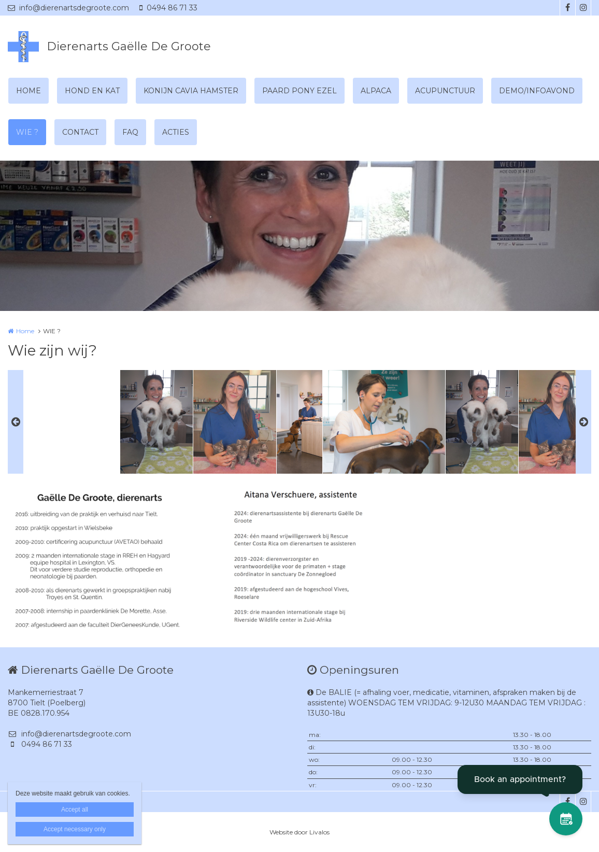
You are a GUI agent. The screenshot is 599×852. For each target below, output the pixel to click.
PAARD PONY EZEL (299, 90)
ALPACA (376, 90)
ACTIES (175, 132)
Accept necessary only (75, 829)
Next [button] (583, 422)
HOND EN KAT (92, 90)
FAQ (130, 132)
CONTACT (80, 132)
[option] (299, 422)
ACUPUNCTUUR (445, 90)
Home (25, 331)
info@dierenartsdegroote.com (68, 7)
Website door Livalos (299, 832)
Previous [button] (15, 422)
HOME (28, 90)
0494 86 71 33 (168, 7)
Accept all (74, 809)
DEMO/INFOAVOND (537, 90)
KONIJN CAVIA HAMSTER (191, 90)
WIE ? (27, 132)
